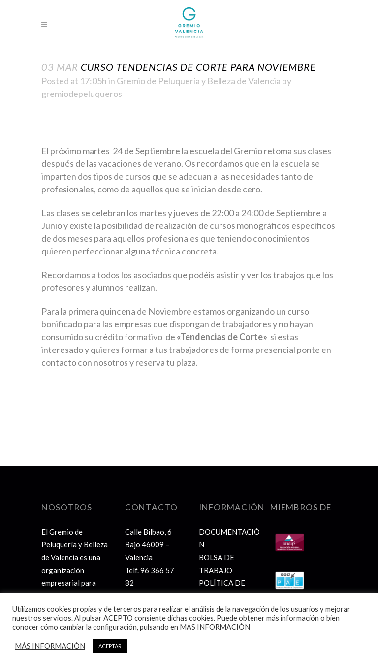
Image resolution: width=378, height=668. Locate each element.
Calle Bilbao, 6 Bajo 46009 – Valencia (148, 544)
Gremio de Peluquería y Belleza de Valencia (199, 80)
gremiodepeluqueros (81, 93)
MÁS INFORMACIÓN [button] (50, 646)
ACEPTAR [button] (110, 646)
